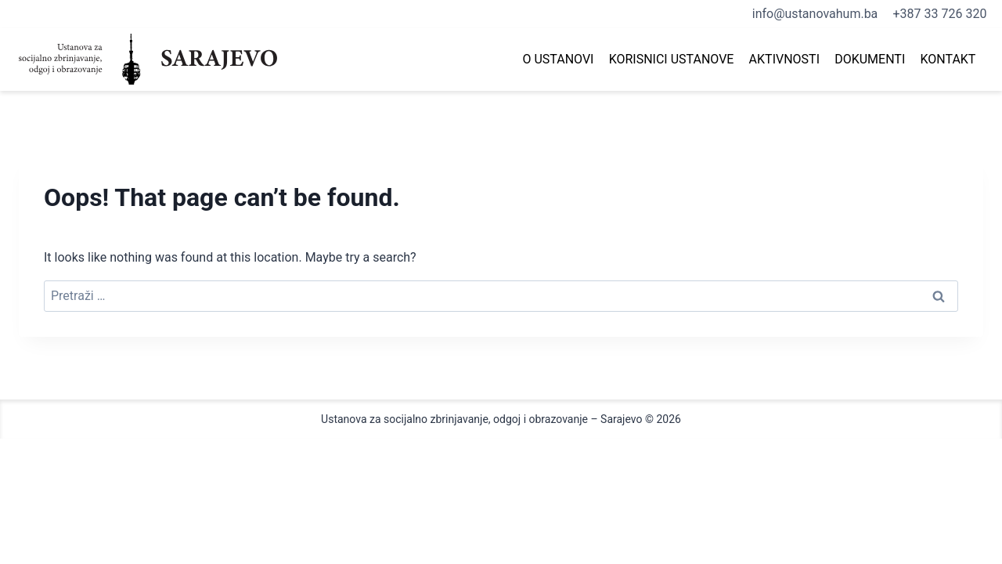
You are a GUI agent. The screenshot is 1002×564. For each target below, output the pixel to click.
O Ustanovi (557, 59)
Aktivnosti (784, 59)
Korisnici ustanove (671, 59)
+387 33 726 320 (940, 13)
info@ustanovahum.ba (815, 13)
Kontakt (947, 59)
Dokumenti (869, 59)
